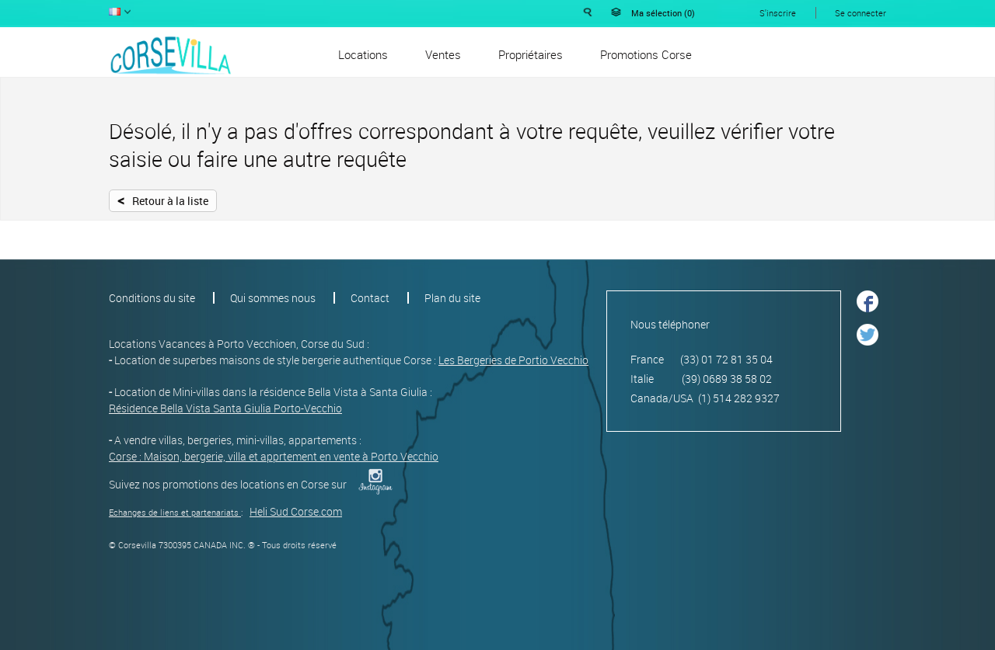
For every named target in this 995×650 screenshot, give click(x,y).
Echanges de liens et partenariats (174, 512)
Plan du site (452, 298)
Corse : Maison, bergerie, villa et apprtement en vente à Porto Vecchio (273, 456)
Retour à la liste (162, 199)
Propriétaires (530, 54)
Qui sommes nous (273, 298)
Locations (363, 54)
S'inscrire (777, 13)
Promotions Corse (646, 54)
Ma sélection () (663, 13)
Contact (370, 298)
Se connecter (860, 13)
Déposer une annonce (826, 54)
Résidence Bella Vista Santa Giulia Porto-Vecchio (225, 408)
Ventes (443, 54)
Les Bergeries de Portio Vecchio (513, 360)
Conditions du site (152, 298)
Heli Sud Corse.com (296, 511)
